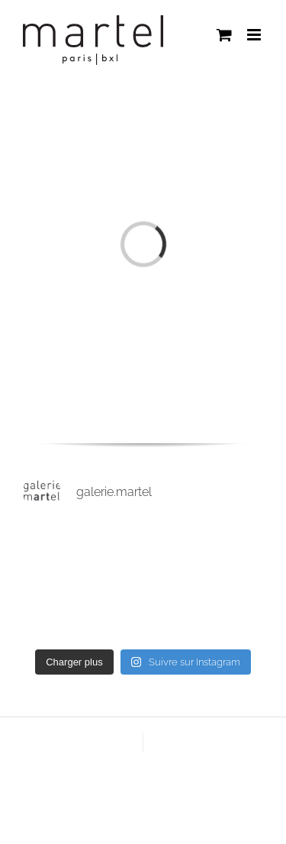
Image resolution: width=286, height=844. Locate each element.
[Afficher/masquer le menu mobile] (255, 35)
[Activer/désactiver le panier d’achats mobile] (224, 35)
